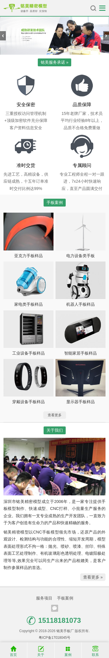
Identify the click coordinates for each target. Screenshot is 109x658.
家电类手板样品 (28, 304)
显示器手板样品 (80, 401)
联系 (95, 650)
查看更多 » (93, 577)
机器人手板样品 (80, 304)
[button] (52, 49)
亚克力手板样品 (28, 255)
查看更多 (55, 415)
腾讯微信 (54, 608)
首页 (13, 650)
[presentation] (3, 35)
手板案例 (65, 598)
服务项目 (44, 598)
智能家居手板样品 (80, 353)
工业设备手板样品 (28, 353)
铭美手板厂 (25, 8)
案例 (68, 650)
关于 (40, 650)
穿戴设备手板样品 (28, 401)
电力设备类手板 (80, 255)
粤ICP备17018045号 (54, 638)
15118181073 (54, 620)
